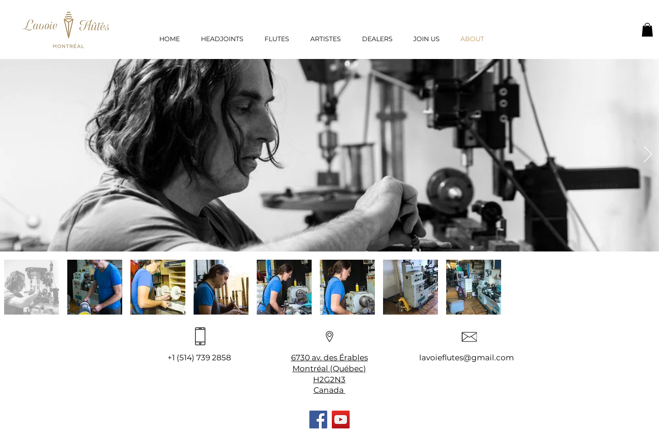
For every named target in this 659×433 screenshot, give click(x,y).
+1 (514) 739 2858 (199, 357)
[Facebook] (318, 419)
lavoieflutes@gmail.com (466, 357)
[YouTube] (341, 419)
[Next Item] (648, 155)
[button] (647, 30)
